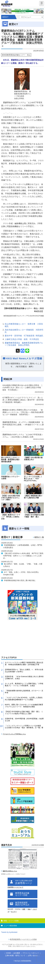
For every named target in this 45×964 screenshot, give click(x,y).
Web (29, 909)
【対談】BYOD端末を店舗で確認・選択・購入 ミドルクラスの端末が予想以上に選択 (24, 713)
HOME (8, 953)
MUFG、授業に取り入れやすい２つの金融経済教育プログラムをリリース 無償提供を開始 (24, 706)
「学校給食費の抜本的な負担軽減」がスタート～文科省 (24, 692)
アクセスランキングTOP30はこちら (14, 734)
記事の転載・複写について (15, 955)
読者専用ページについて (15, 887)
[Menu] (41, 3)
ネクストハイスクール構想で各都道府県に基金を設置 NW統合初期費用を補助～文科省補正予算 (24, 663)
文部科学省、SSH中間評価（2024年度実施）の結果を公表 (24, 720)
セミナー (14, 911)
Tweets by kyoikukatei (9, 932)
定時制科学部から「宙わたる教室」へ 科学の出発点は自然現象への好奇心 (24, 671)
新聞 (23, 909)
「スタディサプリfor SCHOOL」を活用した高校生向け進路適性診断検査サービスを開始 (24, 699)
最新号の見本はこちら (10, 871)
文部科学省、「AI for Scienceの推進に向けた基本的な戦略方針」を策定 (24, 677)
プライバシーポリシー (30, 953)
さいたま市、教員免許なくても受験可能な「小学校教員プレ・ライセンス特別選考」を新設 (24, 685)
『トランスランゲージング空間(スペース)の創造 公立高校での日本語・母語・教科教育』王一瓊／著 (24, 727)
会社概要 (16, 953)
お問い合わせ (33, 955)
